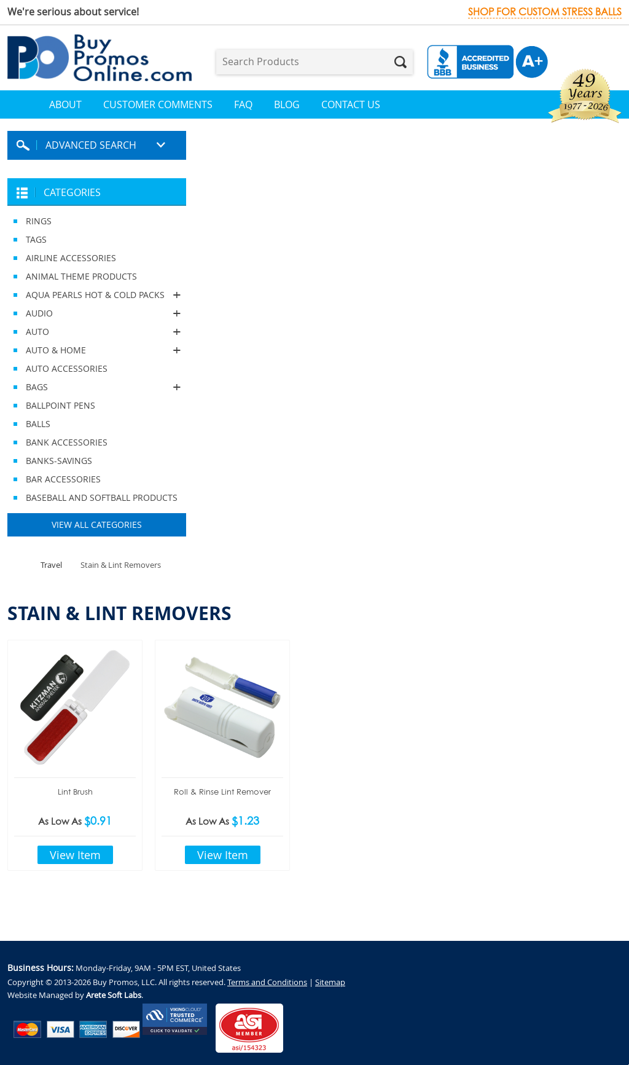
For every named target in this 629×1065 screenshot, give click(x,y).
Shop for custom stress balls (545, 12)
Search (400, 62)
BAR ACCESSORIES (63, 479)
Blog (287, 104)
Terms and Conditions (267, 982)
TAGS (36, 239)
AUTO (96, 332)
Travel (51, 564)
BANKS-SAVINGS (59, 460)
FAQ (243, 104)
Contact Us (350, 104)
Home (28, 104)
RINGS (39, 221)
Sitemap (330, 982)
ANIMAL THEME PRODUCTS (81, 276)
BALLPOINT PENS (60, 405)
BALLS (38, 424)
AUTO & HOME (96, 350)
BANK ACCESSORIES (66, 442)
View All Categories (97, 524)
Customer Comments (158, 104)
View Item (75, 854)
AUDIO (96, 313)
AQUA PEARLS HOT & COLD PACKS (96, 295)
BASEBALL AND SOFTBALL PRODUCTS (102, 497)
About (65, 104)
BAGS (96, 387)
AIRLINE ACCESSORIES (71, 258)
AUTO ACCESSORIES (66, 368)
